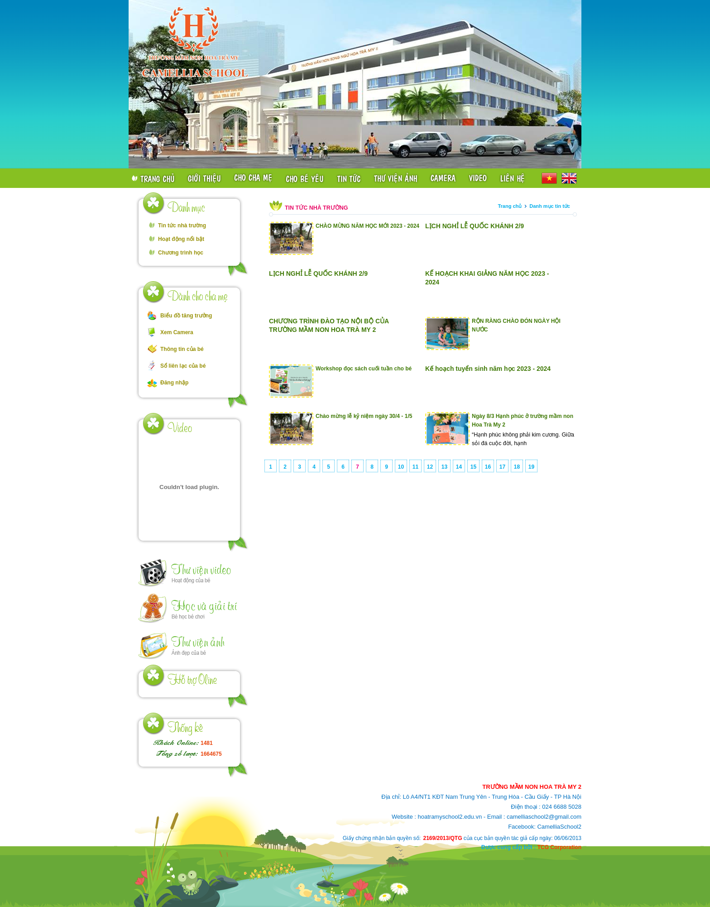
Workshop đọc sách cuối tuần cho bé (364, 368)
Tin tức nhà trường (182, 225)
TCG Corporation (559, 847)
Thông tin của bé (182, 349)
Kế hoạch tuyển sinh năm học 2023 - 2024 (488, 368)
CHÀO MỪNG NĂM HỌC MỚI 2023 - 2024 (367, 226)
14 (459, 467)
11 (415, 467)
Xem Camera (176, 332)
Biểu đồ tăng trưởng (186, 315)
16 (488, 467)
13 (444, 467)
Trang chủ (510, 206)
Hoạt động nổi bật (181, 239)
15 (473, 467)
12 (430, 467)
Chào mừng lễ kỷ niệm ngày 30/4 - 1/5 (364, 416)
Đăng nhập (174, 382)
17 (502, 467)
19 (531, 467)
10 (401, 467)
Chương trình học (180, 253)
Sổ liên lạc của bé (183, 366)
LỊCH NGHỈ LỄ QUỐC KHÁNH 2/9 (474, 226)
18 (517, 467)
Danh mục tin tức (549, 206)
